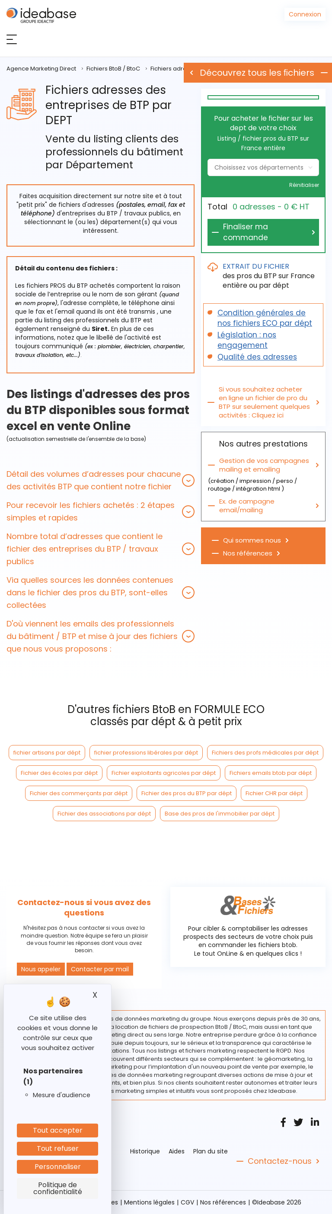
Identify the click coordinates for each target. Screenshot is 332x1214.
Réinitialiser (304, 185)
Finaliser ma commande (245, 232)
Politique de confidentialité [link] (57, 1188)
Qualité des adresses (257, 357)
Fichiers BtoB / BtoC (113, 68)
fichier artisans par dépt (46, 752)
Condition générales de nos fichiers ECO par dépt (264, 318)
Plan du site (210, 1151)
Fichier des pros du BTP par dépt (186, 793)
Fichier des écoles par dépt (59, 773)
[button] (100, 480)
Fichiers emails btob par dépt (271, 773)
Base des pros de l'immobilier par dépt (220, 813)
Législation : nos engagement (246, 340)
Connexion (305, 14)
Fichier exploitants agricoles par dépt (164, 773)
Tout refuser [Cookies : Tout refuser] (58, 1148)
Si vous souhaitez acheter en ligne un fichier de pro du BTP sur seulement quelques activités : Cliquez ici (264, 402)
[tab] (100, 480)
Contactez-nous (280, 1161)
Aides (177, 1151)
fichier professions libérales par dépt (146, 752)
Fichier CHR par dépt (274, 793)
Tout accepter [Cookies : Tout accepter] (58, 1130)
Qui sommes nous (252, 540)
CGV (187, 1202)
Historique (145, 1151)
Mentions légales (149, 1202)
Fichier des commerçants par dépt (79, 793)
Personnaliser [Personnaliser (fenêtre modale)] (58, 1167)
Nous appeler (41, 969)
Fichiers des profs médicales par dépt (265, 752)
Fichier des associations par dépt (104, 813)
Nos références (247, 553)
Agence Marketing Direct (41, 68)
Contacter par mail (100, 969)
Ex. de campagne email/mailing (247, 505)
